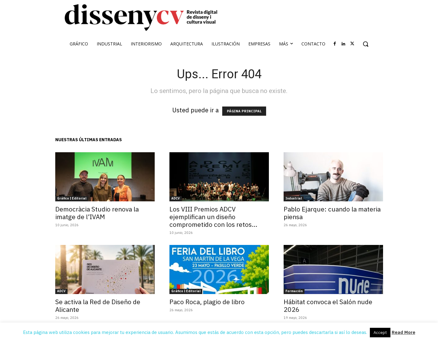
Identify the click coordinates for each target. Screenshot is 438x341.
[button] (365, 44)
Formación (294, 291)
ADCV (175, 198)
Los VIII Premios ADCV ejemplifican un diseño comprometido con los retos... (213, 217)
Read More (403, 332)
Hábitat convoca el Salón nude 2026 (328, 305)
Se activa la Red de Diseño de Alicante (97, 305)
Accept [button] (380, 332)
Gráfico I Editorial (71, 198)
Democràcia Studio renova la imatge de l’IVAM (97, 213)
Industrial (293, 198)
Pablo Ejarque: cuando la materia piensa (332, 213)
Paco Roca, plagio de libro (207, 301)
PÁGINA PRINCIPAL (244, 111)
